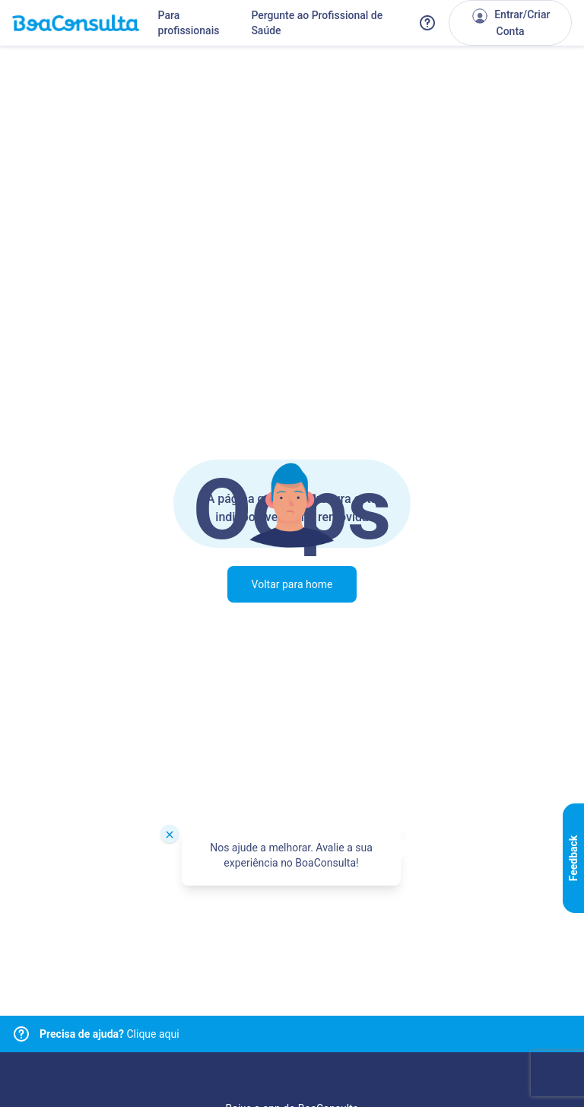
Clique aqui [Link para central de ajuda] (109, 1034)
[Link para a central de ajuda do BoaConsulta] (427, 23)
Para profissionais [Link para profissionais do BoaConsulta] (189, 23)
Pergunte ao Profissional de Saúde (316, 23)
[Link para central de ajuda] (21, 1034)
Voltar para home (292, 584)
